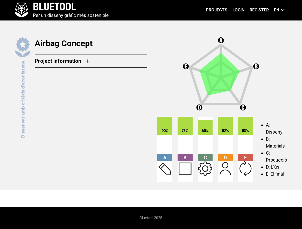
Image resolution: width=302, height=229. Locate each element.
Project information (58, 61)
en (276, 10)
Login (238, 10)
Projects (216, 10)
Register (259, 10)
